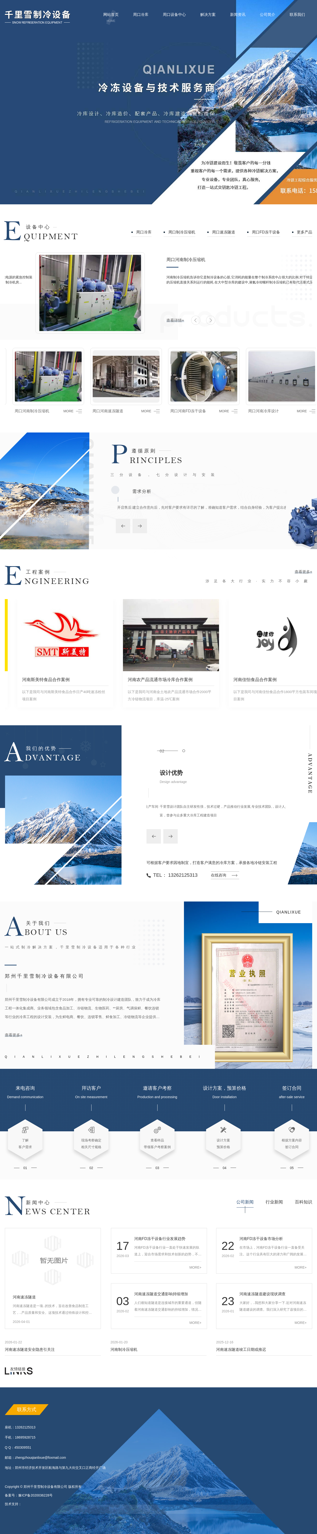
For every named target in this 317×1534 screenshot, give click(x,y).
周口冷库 (140, 18)
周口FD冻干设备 (266, 232)
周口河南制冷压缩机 (155, 259)
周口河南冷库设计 (255, 411)
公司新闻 (245, 1202)
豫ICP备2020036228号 (35, 1495)
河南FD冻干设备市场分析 (261, 1239)
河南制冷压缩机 (123, 1349)
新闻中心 (38, 1202)
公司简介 (267, 18)
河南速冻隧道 (24, 1297)
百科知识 (303, 1202)
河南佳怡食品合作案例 (245, 679)
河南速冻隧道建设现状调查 (262, 1294)
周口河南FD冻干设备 (180, 411)
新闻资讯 (237, 18)
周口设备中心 (174, 18)
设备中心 (38, 227)
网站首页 (111, 18)
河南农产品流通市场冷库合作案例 (150, 679)
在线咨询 (218, 875)
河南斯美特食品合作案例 (36, 679)
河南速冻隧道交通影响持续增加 (161, 1294)
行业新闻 (274, 1202)
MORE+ (195, 1267)
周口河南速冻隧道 (100, 411)
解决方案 (208, 15)
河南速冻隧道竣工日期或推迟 (241, 1349)
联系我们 (297, 18)
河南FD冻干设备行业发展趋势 (159, 1239)
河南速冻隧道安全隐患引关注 (30, 1349)
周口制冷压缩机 (181, 232)
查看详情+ (144, 320)
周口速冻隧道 (223, 232)
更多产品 (304, 232)
